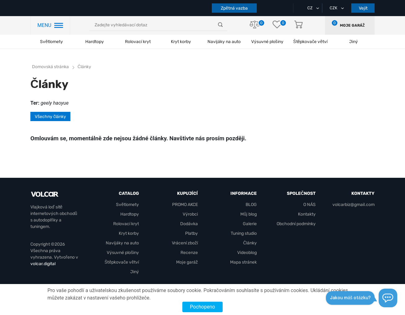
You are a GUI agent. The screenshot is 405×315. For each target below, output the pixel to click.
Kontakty (307, 214)
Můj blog (248, 214)
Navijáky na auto (224, 41)
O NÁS (309, 204)
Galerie (250, 223)
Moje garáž (352, 25)
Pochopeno (202, 307)
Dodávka (189, 223)
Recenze (189, 252)
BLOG (251, 204)
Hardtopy (94, 41)
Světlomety (51, 41)
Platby (191, 233)
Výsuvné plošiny (267, 41)
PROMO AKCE (185, 204)
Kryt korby (181, 41)
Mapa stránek (243, 262)
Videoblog (247, 252)
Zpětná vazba (234, 8)
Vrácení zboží (185, 243)
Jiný (134, 271)
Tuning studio (244, 233)
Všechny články (50, 116)
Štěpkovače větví (122, 262)
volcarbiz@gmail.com (353, 204)
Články (250, 243)
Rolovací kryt (138, 41)
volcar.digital (43, 263)
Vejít (363, 8)
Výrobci (190, 214)
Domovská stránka (50, 66)
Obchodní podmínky (296, 223)
